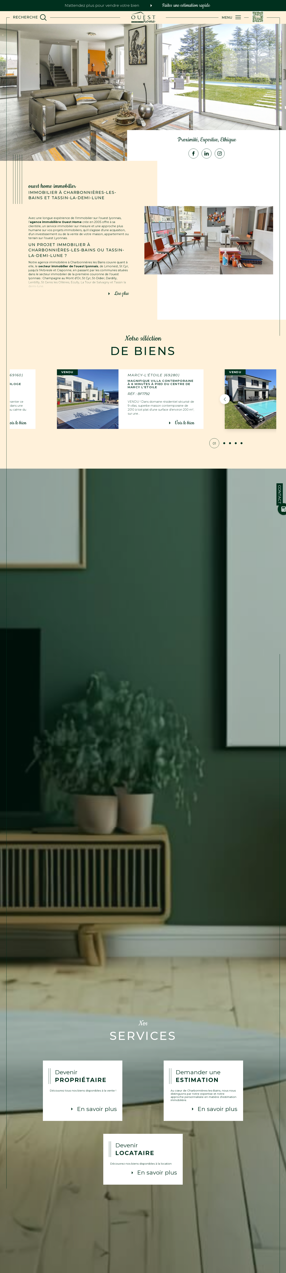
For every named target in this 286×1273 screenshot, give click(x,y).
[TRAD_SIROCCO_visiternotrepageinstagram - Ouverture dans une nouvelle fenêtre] (220, 153)
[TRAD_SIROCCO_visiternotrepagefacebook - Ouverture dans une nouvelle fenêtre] (193, 153)
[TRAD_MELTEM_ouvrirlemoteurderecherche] (30, 17)
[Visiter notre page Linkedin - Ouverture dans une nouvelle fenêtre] (207, 153)
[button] (216, 399)
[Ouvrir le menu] (231, 17)
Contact (279, 494)
